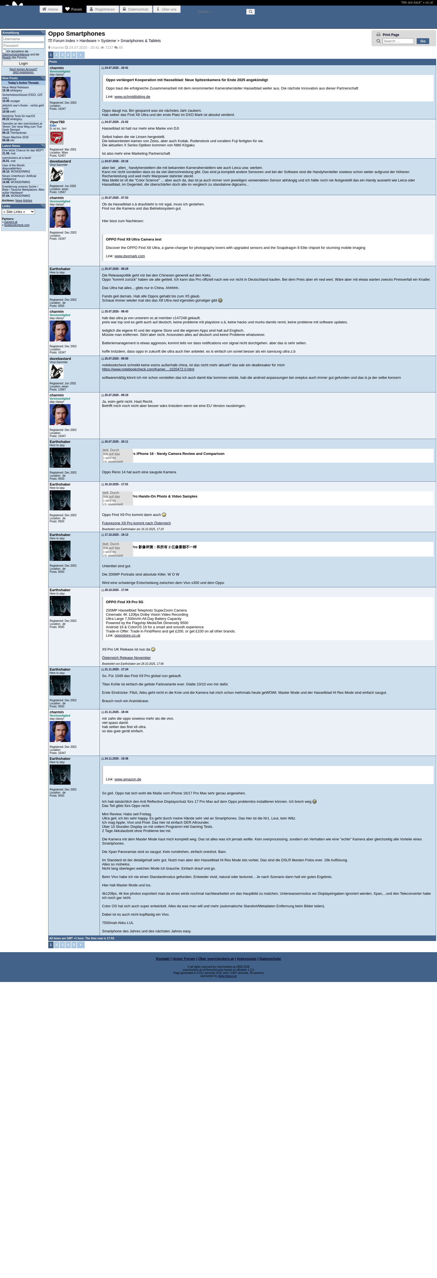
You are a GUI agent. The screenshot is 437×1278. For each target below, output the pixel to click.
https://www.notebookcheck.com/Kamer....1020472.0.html (148, 369)
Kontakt (162, 1255)
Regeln (6, 57)
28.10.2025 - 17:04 (114, 885)
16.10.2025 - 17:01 (114, 579)
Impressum (246, 1255)
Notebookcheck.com (17, 225)
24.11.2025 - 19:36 (114, 1054)
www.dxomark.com (130, 256)
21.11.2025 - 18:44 (114, 1008)
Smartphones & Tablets (141, 40)
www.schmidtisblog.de (132, 96)
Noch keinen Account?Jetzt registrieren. (23, 71)
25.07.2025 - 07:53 (114, 197)
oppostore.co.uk (127, 931)
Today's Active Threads (23, 82)
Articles (27, 200)
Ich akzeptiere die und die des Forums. (20, 54)
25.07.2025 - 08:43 (114, 311)
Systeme (108, 40)
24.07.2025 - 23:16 (114, 161)
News (18, 200)
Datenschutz (270, 1255)
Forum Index (64, 40)
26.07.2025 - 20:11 (114, 441)
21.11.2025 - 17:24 (114, 965)
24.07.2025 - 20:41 (114, 67)
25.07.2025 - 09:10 (114, 395)
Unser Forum (184, 1255)
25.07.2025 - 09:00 (114, 358)
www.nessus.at (227, 1272)
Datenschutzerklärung (15, 54)
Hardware (87, 40)
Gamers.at (10, 222)
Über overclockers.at (216, 1255)
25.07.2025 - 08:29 (114, 268)
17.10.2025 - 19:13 (114, 730)
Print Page (391, 35)
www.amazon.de (128, 1075)
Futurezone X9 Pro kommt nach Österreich (136, 719)
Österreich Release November (126, 954)
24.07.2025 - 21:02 (114, 121)
